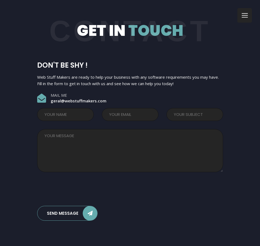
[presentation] (78, 189)
